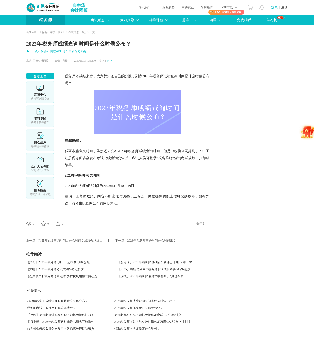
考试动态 (98, 20)
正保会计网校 (47, 32)
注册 (284, 7)
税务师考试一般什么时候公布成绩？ (51, 308)
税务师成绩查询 (165, 76)
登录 (274, 7)
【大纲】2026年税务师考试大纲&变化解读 (55, 269)
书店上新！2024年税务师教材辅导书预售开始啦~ (60, 322)
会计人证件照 (40, 164)
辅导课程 (156, 20)
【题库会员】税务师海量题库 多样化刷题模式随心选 (61, 276)
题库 (185, 20)
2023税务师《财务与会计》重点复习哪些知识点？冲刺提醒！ (155, 322)
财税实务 (168, 7)
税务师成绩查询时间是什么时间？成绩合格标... (70, 240)
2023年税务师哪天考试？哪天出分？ (138, 308)
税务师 (45, 20)
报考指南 (40, 188)
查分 (84, 32)
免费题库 (40, 140)
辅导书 (215, 20)
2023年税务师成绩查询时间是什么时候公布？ (57, 301)
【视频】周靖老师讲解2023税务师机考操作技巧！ (60, 315)
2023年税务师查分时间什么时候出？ (151, 240)
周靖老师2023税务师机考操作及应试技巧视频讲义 (147, 315)
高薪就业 (188, 7)
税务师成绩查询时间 (144, 151)
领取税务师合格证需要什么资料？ (137, 329)
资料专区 (40, 116)
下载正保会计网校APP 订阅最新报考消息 (59, 51)
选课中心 (40, 92)
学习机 (276, 19)
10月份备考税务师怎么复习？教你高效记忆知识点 (60, 329)
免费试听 (244, 20)
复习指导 (127, 20)
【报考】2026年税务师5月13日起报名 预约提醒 (58, 262)
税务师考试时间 (87, 175)
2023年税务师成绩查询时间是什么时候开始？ (144, 301)
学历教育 (207, 7)
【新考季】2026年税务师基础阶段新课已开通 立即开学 (155, 262)
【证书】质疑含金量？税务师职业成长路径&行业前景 (154, 269)
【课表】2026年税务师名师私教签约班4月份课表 (150, 276)
